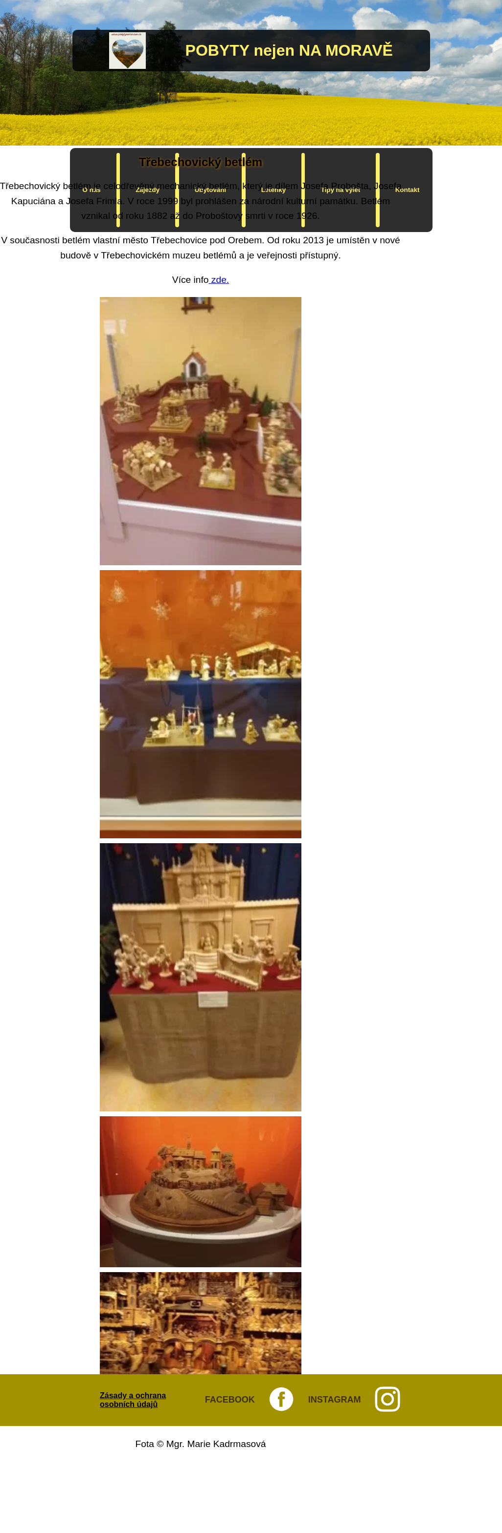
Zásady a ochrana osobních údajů (133, 1399)
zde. (219, 280)
